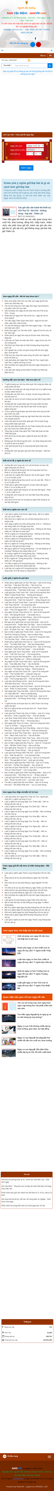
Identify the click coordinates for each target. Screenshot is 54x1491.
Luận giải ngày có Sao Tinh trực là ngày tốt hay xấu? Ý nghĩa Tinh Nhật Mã (33, 985)
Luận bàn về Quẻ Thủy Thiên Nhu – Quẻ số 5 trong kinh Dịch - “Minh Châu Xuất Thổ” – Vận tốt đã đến (26, 734)
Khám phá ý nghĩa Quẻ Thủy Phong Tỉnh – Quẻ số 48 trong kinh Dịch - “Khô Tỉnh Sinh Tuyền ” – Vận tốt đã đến (28, 648)
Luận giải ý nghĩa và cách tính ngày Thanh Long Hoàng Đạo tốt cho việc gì (28, 921)
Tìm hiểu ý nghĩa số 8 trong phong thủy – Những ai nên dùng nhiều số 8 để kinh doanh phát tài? (26, 564)
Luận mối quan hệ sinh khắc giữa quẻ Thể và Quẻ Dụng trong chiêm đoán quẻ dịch (26, 422)
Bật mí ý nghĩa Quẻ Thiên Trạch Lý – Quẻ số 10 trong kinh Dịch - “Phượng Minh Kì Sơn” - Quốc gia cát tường (27, 759)
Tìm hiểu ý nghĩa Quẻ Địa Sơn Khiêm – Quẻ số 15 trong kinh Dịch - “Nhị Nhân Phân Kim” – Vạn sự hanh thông (26, 783)
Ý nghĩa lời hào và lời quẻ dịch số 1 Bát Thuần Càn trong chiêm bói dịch (26, 705)
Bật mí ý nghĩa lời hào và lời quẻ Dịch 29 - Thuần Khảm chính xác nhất (26, 709)
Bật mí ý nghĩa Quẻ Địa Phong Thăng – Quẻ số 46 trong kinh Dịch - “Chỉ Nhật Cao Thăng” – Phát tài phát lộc (26, 667)
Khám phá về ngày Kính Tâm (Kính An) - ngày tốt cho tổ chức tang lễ (26, 317)
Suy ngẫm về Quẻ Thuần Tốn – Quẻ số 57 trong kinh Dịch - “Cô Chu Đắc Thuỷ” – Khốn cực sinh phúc (28, 638)
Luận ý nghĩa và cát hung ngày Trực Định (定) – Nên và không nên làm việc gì (26, 808)
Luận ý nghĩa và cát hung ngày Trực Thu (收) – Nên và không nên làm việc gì (26, 822)
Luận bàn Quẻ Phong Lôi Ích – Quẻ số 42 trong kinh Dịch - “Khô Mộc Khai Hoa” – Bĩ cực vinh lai (27, 682)
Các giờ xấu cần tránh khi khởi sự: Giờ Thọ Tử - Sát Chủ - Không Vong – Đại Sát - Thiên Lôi (34, 210)
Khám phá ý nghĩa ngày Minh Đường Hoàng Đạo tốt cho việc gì (26, 916)
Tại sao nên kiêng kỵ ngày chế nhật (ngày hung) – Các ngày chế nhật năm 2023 (28, 327)
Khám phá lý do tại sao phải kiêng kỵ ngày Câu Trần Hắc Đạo (26, 879)
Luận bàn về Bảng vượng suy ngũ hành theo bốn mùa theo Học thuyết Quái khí (27, 417)
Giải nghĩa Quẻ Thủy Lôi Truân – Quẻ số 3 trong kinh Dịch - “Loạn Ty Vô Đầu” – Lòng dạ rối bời (28, 724)
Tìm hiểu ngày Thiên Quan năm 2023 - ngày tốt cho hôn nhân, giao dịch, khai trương (26, 322)
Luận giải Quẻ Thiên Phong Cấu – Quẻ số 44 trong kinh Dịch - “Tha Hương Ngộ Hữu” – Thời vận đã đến (26, 677)
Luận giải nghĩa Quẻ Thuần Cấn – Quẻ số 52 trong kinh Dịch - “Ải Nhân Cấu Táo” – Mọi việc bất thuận (26, 628)
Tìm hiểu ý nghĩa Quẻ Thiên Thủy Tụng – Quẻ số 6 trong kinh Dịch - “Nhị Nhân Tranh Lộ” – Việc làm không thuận (26, 739)
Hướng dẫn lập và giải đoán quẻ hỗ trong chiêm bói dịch (26, 404)
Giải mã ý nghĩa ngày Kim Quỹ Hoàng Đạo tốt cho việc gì (27, 912)
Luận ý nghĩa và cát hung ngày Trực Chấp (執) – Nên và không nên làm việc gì (26, 837)
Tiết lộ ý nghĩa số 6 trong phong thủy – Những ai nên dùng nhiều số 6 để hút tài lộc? (27, 540)
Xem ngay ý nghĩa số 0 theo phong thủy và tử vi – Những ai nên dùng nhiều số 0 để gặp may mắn (27, 525)
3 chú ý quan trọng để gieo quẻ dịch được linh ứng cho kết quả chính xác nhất (27, 412)
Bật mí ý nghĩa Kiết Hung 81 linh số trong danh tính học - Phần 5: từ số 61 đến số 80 (26, 471)
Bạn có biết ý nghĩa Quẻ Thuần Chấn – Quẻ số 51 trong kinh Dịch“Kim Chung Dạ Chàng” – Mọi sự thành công (28, 633)
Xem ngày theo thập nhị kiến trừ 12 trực (20, 792)
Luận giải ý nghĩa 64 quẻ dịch (16, 578)
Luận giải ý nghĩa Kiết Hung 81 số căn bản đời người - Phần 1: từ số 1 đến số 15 (28, 491)
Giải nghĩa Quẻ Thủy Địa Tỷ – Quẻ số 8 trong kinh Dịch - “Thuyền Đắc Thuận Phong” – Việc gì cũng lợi (26, 749)
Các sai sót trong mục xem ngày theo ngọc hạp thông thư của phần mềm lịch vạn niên (27, 307)
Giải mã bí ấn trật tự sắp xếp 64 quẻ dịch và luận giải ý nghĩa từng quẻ (26, 408)
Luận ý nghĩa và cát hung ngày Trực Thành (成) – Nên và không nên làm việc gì (26, 803)
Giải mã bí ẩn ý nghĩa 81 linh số (17, 461)
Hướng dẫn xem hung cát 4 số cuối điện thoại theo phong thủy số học (27, 496)
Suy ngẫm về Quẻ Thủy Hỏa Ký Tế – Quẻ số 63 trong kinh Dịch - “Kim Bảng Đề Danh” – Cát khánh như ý (27, 613)
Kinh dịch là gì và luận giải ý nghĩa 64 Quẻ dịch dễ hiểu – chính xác (27, 437)
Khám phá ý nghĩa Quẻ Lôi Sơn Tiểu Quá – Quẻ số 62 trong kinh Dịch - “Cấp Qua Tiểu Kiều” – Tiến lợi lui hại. (28, 584)
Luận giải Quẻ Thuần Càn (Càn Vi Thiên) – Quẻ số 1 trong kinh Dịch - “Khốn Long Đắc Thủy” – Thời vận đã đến (27, 714)
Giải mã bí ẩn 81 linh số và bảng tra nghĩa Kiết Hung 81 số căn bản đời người (27, 501)
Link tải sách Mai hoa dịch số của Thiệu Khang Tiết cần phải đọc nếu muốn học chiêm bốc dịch (28, 427)
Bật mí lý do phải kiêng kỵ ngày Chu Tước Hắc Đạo (24, 893)
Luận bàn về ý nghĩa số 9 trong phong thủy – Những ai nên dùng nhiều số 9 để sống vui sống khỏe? (27, 569)
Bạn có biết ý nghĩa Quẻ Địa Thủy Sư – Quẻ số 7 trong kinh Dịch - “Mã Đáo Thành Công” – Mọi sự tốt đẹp (28, 744)
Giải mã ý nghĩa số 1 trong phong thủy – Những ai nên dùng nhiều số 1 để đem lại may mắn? (28, 530)
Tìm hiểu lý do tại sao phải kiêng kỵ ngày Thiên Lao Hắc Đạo (28, 888)
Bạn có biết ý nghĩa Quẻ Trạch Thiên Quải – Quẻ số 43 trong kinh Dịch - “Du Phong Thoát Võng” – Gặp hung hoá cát (27, 698)
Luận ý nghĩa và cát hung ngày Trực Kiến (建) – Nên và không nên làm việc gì (26, 857)
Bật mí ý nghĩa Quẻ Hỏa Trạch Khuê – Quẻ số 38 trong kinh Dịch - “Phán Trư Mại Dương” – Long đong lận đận (28, 687)
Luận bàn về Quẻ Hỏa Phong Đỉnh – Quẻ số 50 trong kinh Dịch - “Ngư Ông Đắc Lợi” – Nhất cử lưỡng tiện (27, 658)
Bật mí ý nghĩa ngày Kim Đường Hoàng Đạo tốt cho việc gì (27, 910)
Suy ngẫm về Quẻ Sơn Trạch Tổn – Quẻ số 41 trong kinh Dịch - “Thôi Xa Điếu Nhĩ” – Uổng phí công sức (27, 672)
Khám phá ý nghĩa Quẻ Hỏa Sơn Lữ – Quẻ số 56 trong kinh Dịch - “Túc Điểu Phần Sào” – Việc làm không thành (27, 643)
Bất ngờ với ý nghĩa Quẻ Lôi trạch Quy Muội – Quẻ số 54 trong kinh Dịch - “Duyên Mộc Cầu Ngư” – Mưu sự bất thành (28, 623)
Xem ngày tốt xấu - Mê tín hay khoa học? (21, 296)
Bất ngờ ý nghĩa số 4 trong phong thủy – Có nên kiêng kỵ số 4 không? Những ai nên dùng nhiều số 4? (28, 550)
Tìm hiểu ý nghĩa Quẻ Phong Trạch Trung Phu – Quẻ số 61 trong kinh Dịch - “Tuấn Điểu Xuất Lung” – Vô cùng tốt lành (27, 589)
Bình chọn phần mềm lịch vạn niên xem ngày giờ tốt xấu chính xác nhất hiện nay (26, 302)
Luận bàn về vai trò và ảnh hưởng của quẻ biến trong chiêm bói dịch (28, 400)
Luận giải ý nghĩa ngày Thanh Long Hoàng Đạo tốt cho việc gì (27, 874)
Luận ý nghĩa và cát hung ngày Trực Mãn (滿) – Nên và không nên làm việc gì (26, 847)
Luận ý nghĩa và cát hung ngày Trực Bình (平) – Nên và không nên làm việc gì (26, 842)
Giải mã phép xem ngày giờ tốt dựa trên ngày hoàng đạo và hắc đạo (27, 366)
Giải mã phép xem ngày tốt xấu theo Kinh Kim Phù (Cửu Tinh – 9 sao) (26, 312)
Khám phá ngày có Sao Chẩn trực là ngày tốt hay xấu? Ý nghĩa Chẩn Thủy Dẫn (34, 950)
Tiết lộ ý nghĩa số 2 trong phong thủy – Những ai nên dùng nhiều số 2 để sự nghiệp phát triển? (27, 535)
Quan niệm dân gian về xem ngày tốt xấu (24, 997)
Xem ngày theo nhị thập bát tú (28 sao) (23, 930)
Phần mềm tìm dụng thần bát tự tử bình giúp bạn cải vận (23, 1206)
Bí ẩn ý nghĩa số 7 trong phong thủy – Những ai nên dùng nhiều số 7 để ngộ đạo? (27, 559)
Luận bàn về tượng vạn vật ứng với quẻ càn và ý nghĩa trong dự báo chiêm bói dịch (28, 390)
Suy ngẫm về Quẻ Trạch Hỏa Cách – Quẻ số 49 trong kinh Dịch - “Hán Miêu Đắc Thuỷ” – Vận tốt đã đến (27, 663)
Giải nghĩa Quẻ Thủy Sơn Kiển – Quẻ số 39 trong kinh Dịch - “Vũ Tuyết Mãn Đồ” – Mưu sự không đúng (28, 692)
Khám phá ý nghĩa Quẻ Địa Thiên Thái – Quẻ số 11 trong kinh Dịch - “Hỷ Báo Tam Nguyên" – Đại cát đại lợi (27, 764)
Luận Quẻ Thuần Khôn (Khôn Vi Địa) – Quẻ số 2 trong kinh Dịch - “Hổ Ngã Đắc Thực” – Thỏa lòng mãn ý (27, 719)
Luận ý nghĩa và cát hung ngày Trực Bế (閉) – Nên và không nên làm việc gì (28, 813)
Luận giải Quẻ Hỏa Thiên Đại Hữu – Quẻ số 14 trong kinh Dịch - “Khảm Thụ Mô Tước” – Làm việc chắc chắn (27, 778)
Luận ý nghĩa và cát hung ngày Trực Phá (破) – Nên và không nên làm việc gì (26, 832)
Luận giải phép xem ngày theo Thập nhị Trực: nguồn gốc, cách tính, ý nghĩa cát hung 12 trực (27, 361)
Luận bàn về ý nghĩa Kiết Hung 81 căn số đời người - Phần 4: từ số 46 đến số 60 (27, 476)
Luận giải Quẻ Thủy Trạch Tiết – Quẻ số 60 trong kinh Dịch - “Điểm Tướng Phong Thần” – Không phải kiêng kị (28, 594)
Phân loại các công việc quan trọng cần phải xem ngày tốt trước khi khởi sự (27, 356)
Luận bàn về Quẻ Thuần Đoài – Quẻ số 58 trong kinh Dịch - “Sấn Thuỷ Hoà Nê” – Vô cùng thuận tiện (28, 603)
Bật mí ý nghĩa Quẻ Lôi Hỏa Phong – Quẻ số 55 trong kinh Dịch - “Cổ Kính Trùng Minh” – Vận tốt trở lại (27, 618)
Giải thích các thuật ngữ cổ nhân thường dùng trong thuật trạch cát (27, 346)
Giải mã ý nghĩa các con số (15, 509)
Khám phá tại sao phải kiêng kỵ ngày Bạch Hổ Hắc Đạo (26, 890)
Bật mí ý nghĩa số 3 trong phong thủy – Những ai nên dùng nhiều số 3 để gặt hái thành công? (27, 545)
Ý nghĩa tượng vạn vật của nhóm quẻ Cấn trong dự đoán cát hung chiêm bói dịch (28, 385)
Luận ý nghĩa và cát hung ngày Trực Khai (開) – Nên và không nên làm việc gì (26, 817)
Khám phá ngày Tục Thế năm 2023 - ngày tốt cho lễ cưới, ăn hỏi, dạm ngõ (28, 331)
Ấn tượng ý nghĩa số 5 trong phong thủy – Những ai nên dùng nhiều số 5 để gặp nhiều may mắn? (26, 555)
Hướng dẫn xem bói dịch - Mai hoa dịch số (21, 380)
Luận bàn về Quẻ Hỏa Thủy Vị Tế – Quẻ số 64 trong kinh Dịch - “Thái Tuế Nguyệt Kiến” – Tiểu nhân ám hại (27, 608)
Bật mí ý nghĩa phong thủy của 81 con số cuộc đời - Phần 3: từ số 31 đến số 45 (28, 481)
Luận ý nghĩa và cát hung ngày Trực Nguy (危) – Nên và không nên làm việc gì (26, 827)
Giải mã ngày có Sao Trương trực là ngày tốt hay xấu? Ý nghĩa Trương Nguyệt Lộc (33, 974)
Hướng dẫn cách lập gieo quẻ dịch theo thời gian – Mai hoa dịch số (27, 452)
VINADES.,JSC (41, 1487)
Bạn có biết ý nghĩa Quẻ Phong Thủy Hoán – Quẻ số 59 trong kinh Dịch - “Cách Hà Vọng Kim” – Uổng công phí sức (27, 599)
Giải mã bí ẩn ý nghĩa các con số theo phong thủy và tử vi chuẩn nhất (27, 520)
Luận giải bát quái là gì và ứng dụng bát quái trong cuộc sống (26, 447)
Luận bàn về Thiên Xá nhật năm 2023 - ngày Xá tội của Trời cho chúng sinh (28, 341)
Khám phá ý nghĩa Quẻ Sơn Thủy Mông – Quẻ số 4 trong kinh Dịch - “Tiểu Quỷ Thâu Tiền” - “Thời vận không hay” (27, 729)
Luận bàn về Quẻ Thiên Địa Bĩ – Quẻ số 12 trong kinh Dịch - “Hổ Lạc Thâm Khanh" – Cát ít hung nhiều (28, 769)
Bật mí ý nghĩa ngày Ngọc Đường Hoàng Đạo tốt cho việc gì (28, 908)
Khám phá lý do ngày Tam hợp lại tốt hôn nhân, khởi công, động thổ (27, 336)
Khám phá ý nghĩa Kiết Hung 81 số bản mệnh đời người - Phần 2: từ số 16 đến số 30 (27, 486)
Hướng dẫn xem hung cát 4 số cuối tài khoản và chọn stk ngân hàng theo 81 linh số (27, 466)
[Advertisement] (27, 105)
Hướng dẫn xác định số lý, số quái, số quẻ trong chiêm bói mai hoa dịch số (27, 395)
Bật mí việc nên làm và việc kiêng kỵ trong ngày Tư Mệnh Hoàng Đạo (27, 903)
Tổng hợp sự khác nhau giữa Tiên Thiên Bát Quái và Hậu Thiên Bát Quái (27, 432)
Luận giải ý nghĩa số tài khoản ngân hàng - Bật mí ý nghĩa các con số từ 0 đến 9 (27, 515)
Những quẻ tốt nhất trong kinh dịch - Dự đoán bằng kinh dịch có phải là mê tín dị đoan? (28, 442)
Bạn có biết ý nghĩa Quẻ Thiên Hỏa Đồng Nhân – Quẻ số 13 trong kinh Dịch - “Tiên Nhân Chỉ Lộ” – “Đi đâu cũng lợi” (28, 774)
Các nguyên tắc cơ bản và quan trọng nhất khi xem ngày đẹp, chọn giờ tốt (26, 351)
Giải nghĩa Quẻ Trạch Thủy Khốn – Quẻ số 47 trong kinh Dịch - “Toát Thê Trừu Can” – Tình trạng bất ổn (26, 653)
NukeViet (20, 1487)
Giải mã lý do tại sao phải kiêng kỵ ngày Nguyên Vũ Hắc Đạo (26, 884)
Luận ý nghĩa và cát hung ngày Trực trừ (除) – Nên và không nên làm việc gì (28, 852)
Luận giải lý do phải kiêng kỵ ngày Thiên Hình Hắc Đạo (26, 900)
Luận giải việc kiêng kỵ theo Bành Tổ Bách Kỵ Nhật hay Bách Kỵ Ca (26, 371)
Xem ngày (26, 168)
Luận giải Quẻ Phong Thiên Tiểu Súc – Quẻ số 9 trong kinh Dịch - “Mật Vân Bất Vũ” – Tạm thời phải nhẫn (27, 754)
